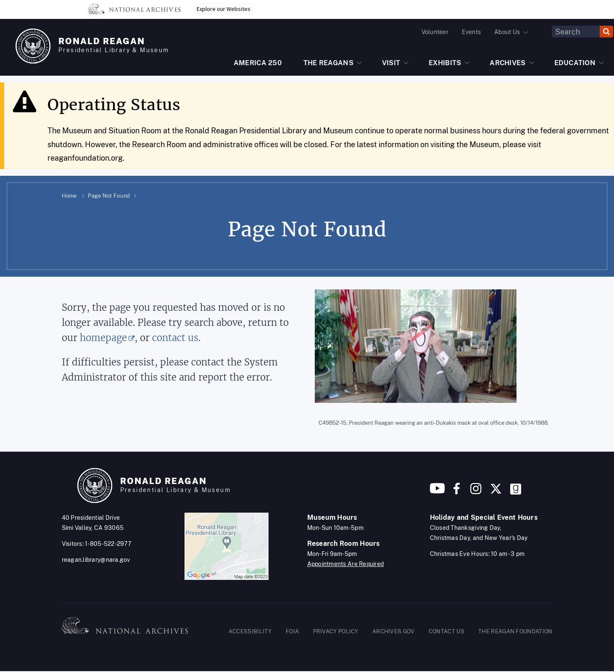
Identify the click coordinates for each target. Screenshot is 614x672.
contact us (175, 338)
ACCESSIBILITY (250, 631)
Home (69, 196)
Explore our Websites (223, 9)
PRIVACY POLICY (335, 631)
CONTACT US (446, 631)
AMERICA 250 (258, 63)
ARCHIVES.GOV (393, 631)
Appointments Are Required (345, 564)
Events (471, 32)
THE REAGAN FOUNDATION (515, 631)
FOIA (292, 631)
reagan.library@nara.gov (96, 559)
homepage (103, 338)
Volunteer (435, 32)
